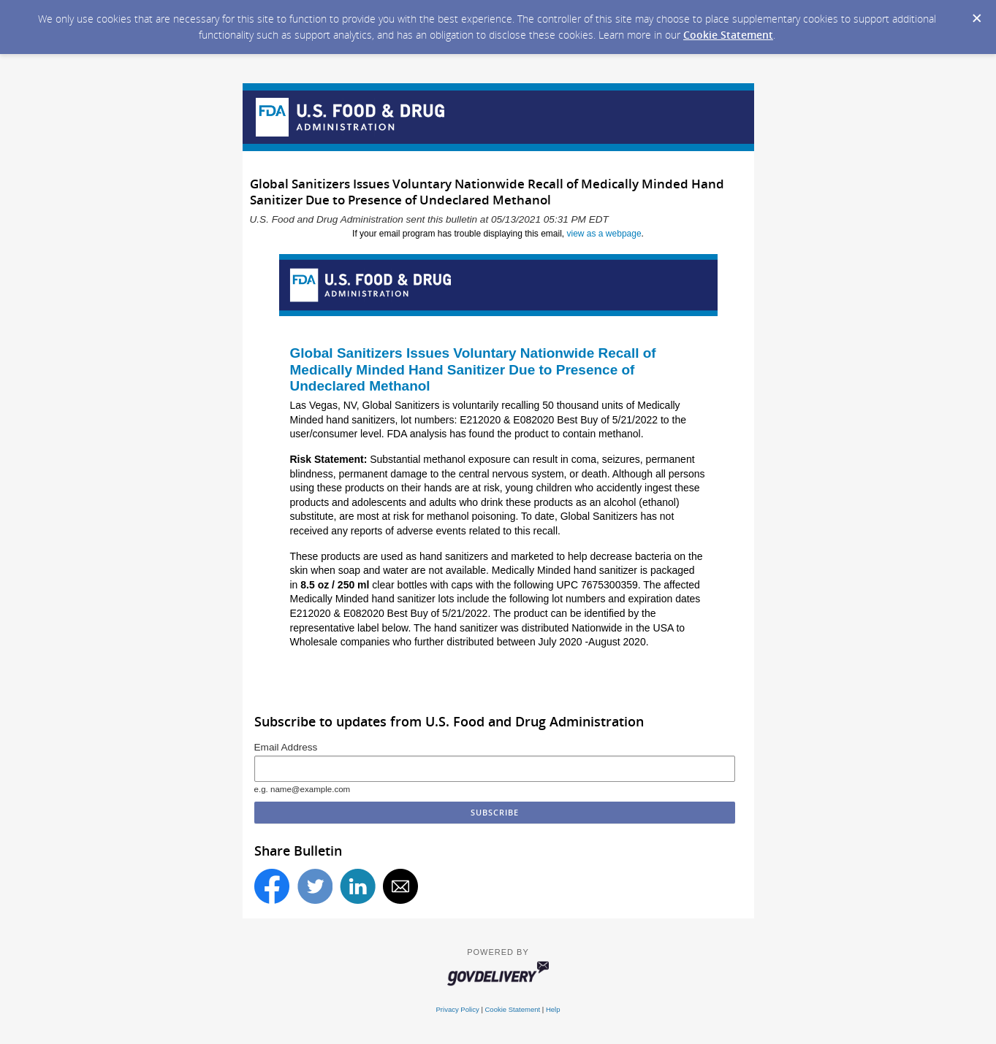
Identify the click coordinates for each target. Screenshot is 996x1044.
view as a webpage (604, 234)
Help (553, 1009)
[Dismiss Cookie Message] (977, 19)
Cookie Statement (728, 35)
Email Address (286, 747)
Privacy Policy (457, 1009)
